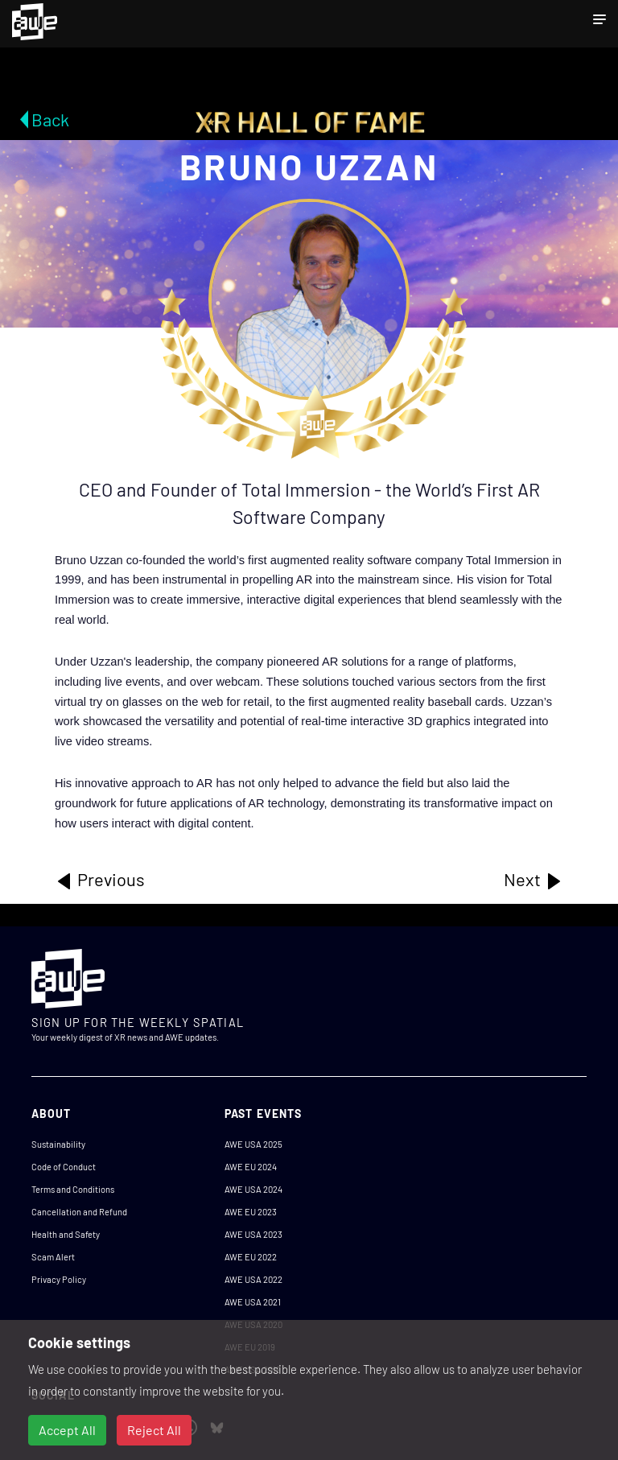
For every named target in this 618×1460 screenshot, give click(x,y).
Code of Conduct (63, 1166)
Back (50, 119)
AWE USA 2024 (253, 1189)
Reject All (154, 1429)
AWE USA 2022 (253, 1279)
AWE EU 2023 (251, 1211)
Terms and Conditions (72, 1189)
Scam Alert (53, 1257)
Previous (100, 879)
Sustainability (58, 1144)
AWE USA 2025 (253, 1144)
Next (533, 879)
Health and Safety (65, 1234)
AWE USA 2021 (253, 1302)
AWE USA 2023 (253, 1234)
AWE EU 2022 (251, 1257)
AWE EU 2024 (251, 1166)
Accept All (67, 1429)
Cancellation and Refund (79, 1211)
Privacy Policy (58, 1279)
